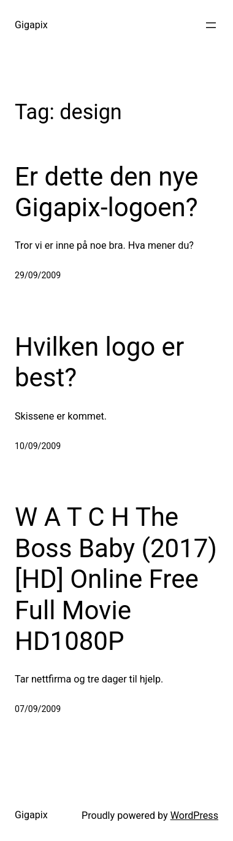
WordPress (194, 815)
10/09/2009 (38, 446)
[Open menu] (211, 25)
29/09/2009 (38, 275)
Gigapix (31, 25)
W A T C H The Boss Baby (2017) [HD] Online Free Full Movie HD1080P (116, 579)
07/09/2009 (38, 709)
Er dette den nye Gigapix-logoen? (106, 192)
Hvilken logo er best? (99, 362)
